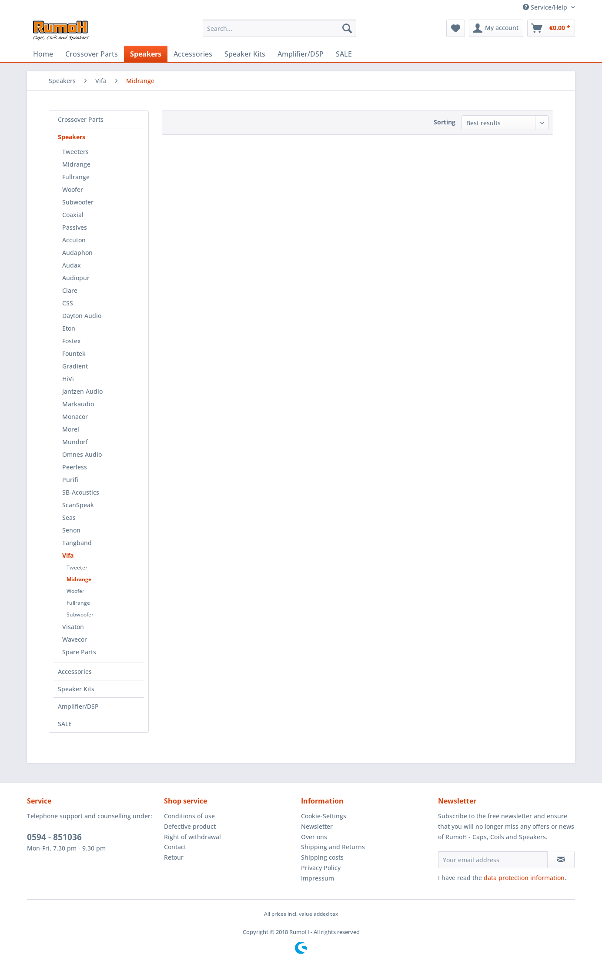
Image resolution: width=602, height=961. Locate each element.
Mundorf (75, 442)
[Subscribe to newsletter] (561, 859)
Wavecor (74, 639)
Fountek (74, 353)
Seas (69, 517)
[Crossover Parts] (91, 54)
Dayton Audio (81, 315)
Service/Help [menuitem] (546, 7)
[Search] (347, 28)
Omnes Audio (82, 454)
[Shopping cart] (551, 28)
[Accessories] (192, 54)
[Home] (43, 54)
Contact (175, 847)
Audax (71, 265)
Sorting (444, 122)
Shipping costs (322, 857)
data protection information (524, 878)
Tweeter (77, 567)
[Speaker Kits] (244, 54)
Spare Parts (79, 652)
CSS (67, 303)
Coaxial (73, 215)
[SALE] (344, 54)
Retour (174, 857)
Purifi (70, 479)
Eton (68, 328)
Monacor (75, 416)
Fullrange (76, 177)
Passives (74, 227)
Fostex (71, 341)
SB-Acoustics (80, 492)
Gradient (75, 366)
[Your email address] (493, 859)
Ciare (69, 290)
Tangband (77, 543)
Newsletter (317, 826)
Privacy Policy (321, 868)
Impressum (317, 878)
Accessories (75, 671)
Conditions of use (189, 816)
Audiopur (76, 278)
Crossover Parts (81, 119)
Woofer (72, 189)
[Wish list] (455, 28)
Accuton (74, 240)
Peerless (74, 467)
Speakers (71, 137)
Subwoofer (78, 202)
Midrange (76, 164)
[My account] (496, 28)
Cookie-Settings (323, 816)
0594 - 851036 (54, 837)
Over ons (314, 837)
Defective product (190, 826)
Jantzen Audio (82, 391)
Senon (71, 530)
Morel (70, 429)
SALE (65, 724)
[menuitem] (279, 28)
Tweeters (75, 151)
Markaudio (78, 404)
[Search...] (279, 28)
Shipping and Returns (333, 847)
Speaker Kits (76, 689)
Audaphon (77, 252)
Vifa (68, 555)
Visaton (73, 627)
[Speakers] (145, 54)
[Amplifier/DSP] (300, 54)
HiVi (68, 379)
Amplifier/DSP (78, 706)
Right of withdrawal (192, 837)
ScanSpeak (78, 505)
